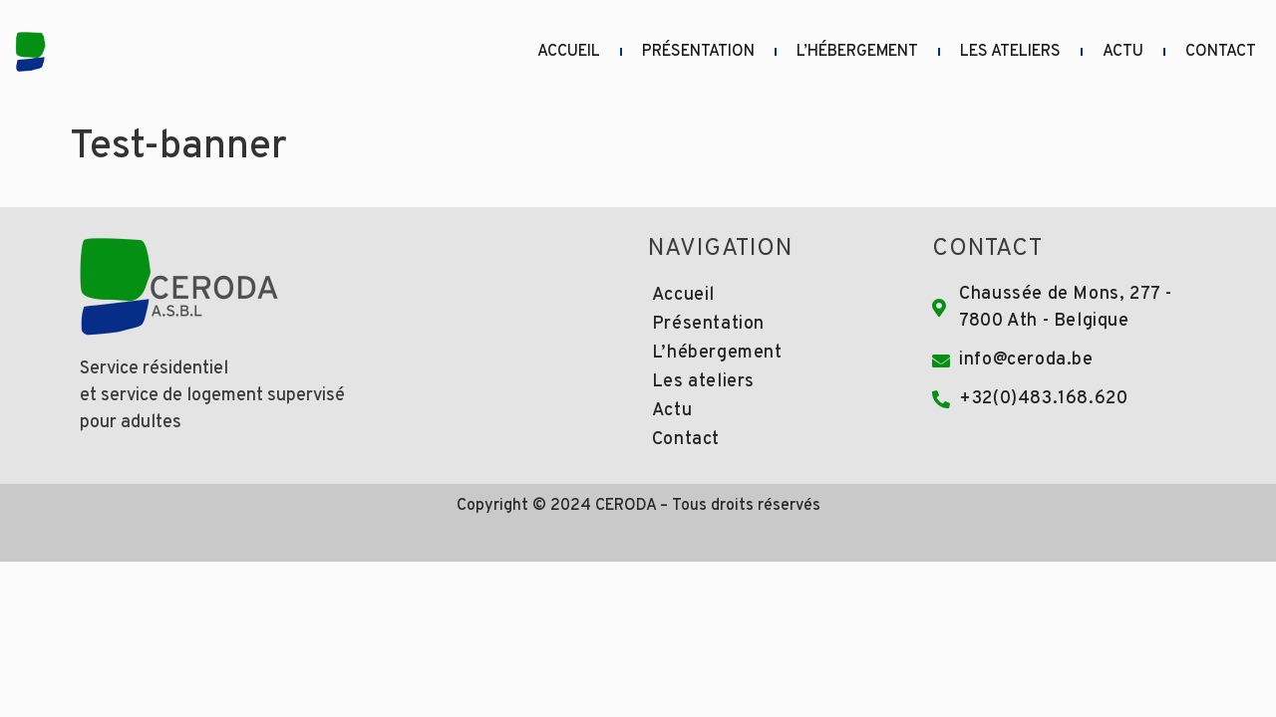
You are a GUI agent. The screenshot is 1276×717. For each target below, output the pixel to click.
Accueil (568, 52)
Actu (1123, 52)
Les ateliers (1010, 52)
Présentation (698, 52)
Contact (1220, 52)
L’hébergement (857, 52)
